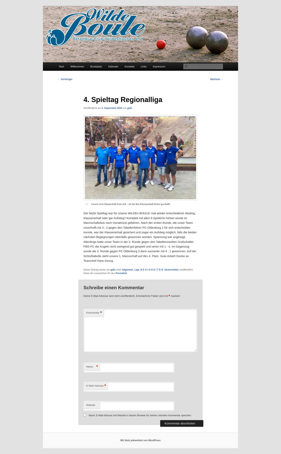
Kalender (113, 66)
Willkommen (77, 66)
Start (61, 66)
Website (90, 405)
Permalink (121, 273)
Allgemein (127, 269)
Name (92, 367)
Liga (136, 269)
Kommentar (94, 313)
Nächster (216, 79)
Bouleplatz (96, 66)
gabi (129, 108)
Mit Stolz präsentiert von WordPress (140, 440)
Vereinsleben (171, 269)
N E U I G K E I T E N (151, 269)
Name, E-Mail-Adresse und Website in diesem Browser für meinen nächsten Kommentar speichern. (140, 415)
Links (144, 66)
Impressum (159, 66)
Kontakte (129, 66)
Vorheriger (65, 79)
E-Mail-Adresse (96, 386)
